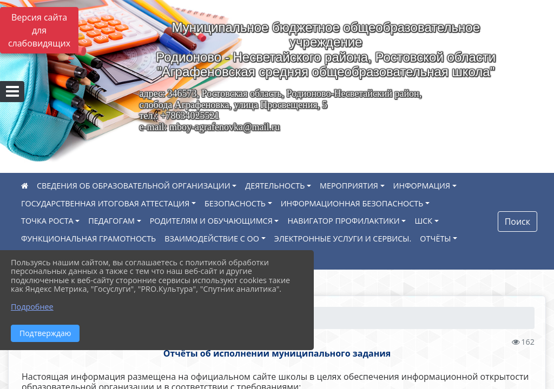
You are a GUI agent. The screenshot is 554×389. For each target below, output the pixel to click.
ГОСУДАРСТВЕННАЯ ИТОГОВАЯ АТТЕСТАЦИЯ (105, 203)
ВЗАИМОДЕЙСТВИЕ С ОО (211, 238)
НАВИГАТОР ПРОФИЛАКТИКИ (343, 221)
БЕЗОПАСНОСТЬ (235, 203)
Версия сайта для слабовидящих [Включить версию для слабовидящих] (39, 30)
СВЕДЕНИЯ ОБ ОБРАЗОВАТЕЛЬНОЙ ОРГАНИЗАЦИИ (133, 185)
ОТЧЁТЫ (435, 238)
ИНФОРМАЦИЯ (422, 185)
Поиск (517, 221)
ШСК (423, 221)
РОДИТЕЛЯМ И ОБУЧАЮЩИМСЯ (211, 221)
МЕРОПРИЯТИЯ (349, 185)
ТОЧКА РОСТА (47, 221)
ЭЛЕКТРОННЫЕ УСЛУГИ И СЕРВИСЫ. (343, 238)
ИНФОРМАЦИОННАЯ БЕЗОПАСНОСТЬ (352, 203)
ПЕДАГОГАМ (111, 221)
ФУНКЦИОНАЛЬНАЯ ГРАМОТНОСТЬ (88, 238)
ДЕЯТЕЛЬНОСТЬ (275, 185)
